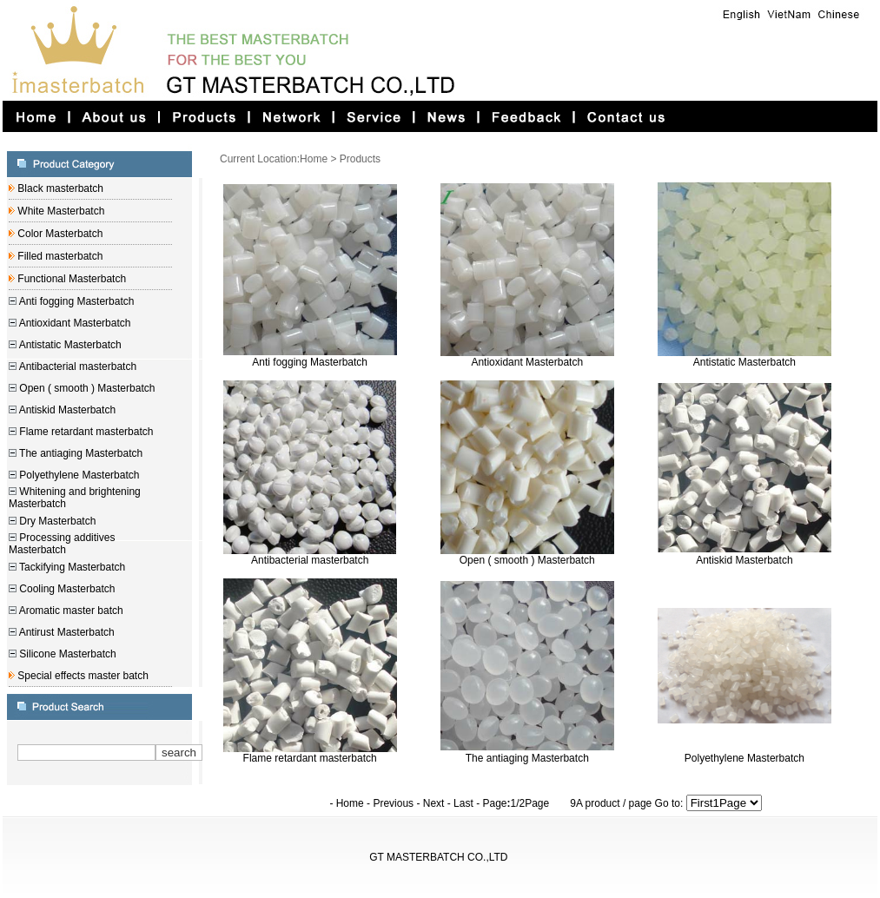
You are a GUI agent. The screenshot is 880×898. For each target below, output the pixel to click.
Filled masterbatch (59, 256)
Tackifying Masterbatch (71, 567)
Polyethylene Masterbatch (78, 475)
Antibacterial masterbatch (76, 366)
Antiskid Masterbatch (66, 410)
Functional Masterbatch (70, 279)
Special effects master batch (82, 676)
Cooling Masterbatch (66, 589)
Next (434, 803)
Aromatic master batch (70, 610)
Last (463, 803)
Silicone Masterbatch (66, 654)
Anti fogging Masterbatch (75, 301)
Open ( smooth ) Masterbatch (86, 388)
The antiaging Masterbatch (79, 453)
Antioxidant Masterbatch (73, 323)
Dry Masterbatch (56, 521)
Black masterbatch (59, 188)
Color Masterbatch (59, 234)
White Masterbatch (59, 211)
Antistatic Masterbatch (69, 345)
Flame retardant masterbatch (85, 432)
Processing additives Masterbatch (62, 544)
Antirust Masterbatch (66, 632)
